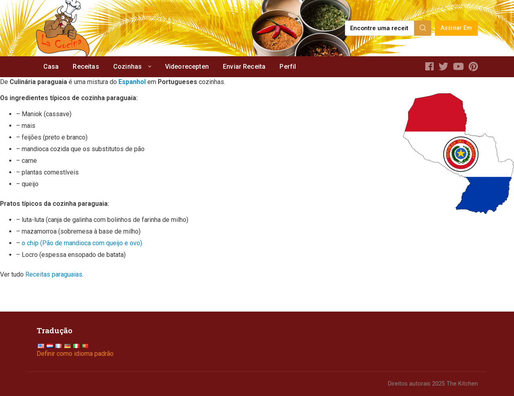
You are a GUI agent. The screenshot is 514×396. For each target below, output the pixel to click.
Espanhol (132, 82)
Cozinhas (127, 66)
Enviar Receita (244, 66)
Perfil (287, 66)
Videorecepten (187, 66)
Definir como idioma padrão (75, 353)
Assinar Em (456, 28)
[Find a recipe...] (380, 28)
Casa (51, 66)
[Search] (423, 28)
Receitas (86, 66)
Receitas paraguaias (53, 274)
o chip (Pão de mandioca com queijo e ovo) (82, 243)
